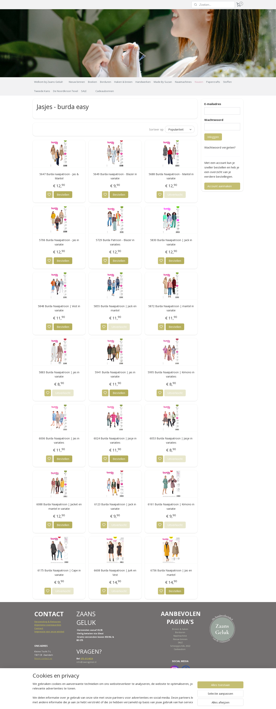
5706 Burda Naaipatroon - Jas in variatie (59, 242)
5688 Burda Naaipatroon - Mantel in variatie (171, 176)
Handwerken (143, 82)
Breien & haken (180, 629)
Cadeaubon (180, 649)
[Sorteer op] (179, 129)
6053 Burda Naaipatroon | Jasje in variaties (171, 440)
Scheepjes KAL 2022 (180, 645)
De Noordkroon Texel (65, 91)
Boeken (92, 82)
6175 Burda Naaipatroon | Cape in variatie (59, 572)
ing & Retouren (52, 621)
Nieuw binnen (77, 82)
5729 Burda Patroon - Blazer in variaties (115, 242)
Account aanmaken (219, 186)
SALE (84, 91)
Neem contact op (43, 658)
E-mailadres (212, 104)
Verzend (39, 621)
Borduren (105, 82)
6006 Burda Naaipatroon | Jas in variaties (59, 440)
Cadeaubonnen (104, 91)
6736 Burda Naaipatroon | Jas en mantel (171, 572)
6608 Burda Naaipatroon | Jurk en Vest (115, 572)
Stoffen (227, 82)
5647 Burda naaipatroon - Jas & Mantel (59, 176)
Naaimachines (183, 82)
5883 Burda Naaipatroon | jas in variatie (59, 374)
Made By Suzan (163, 82)
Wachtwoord (213, 120)
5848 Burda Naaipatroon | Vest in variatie (59, 308)
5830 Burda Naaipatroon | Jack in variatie (171, 242)
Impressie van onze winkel (49, 631)
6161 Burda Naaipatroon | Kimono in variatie (171, 506)
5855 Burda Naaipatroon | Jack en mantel (115, 308)
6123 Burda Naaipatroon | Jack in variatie (115, 506)
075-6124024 (86, 658)
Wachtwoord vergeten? (220, 147)
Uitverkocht (174, 194)
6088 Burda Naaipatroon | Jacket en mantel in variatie (59, 506)
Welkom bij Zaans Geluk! (48, 82)
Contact (38, 628)
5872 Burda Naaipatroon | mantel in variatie (171, 308)
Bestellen (63, 194)
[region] (113, 693)
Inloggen (213, 137)
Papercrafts (213, 82)
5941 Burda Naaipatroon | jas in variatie (115, 374)
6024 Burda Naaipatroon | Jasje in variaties (115, 440)
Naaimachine (180, 635)
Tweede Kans (42, 91)
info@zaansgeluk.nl (86, 662)
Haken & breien (123, 82)
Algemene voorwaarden (47, 624)
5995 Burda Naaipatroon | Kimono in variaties (171, 374)
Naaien (199, 82)
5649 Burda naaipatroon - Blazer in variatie (115, 176)
